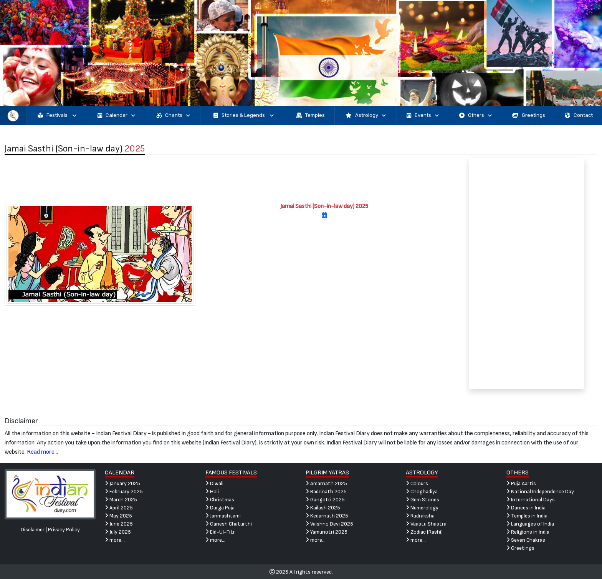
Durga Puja (220, 507)
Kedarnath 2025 (327, 515)
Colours (417, 483)
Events (423, 115)
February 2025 (124, 491)
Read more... (42, 452)
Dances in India (526, 507)
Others (475, 115)
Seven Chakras (525, 540)
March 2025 (121, 499)
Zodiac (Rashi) (424, 532)
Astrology (366, 115)
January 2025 (122, 483)
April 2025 (119, 507)
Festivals (57, 115)
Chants (173, 115)
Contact (579, 115)
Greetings (528, 115)
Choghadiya (422, 491)
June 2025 (119, 524)
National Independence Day (540, 491)
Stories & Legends (243, 115)
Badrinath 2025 (326, 491)
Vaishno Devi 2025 (329, 524)
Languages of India (530, 524)
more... (115, 540)
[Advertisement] (226, 178)
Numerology (422, 507)
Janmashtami (223, 515)
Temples (310, 115)
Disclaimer (33, 529)
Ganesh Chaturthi (228, 524)
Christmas (219, 499)
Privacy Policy (64, 529)
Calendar (116, 115)
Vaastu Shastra (426, 524)
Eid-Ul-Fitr (220, 532)
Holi (212, 491)
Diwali (214, 483)
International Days (530, 499)
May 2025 (118, 515)
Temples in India (526, 515)
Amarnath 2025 (326, 483)
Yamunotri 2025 (326, 532)
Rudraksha (420, 515)
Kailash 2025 (323, 507)
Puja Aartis (521, 483)
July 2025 (118, 532)
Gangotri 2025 (325, 499)
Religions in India (527, 532)
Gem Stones (422, 499)
